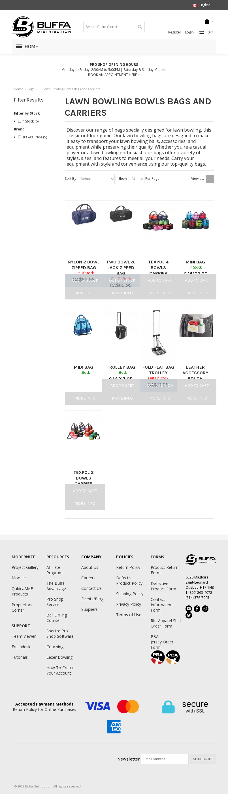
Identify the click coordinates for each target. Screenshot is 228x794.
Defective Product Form (163, 586)
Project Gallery (25, 567)
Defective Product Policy (129, 580)
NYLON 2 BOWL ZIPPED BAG (84, 264)
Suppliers (89, 609)
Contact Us (91, 588)
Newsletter (128, 759)
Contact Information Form (161, 605)
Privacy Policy (128, 604)
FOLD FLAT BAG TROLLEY (158, 369)
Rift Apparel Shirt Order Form (166, 623)
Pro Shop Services (54, 601)
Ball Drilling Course (56, 617)
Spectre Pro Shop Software (60, 633)
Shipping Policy (129, 593)
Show (122, 178)
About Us (89, 567)
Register (174, 32)
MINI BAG (195, 262)
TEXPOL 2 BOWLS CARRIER (83, 478)
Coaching (54, 646)
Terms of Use (128, 614)
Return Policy (128, 567)
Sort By (70, 178)
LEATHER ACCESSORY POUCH (195, 372)
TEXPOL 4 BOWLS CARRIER (158, 267)
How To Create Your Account (60, 670)
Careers (88, 577)
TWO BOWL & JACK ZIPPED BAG (120, 267)
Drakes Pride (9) (32, 137)
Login (189, 32)
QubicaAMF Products (22, 591)
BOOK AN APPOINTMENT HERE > (114, 74)
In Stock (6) (28, 121)
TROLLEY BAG (120, 367)
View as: (197, 178)
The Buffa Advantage (56, 585)
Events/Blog (92, 598)
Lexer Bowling (59, 657)
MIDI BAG (83, 367)
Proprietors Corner (22, 607)
